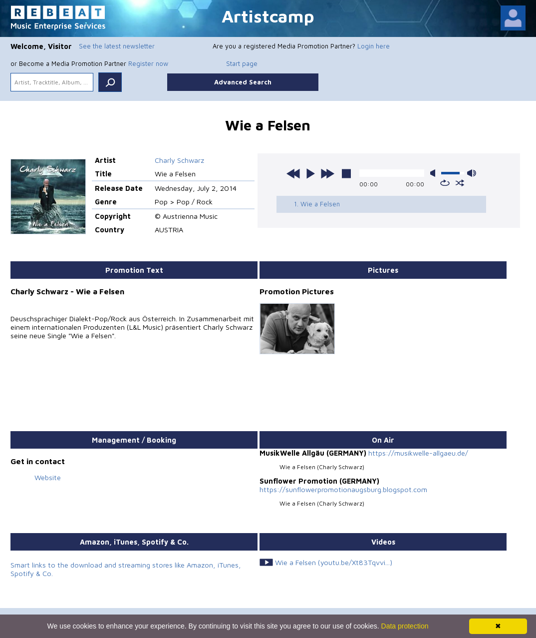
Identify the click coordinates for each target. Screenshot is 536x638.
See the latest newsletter (117, 46)
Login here (373, 46)
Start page (242, 63)
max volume (471, 173)
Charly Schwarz (179, 160)
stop (346, 173)
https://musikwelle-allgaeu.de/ (418, 453)
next (327, 173)
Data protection (405, 626)
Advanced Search (242, 82)
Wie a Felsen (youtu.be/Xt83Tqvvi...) (333, 562)
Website (47, 477)
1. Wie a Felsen (317, 204)
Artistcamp (268, 15)
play (310, 173)
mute (434, 173)
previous (293, 173)
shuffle (460, 182)
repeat (445, 182)
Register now (148, 63)
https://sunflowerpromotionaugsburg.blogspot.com (343, 489)
